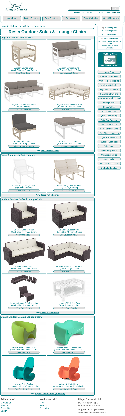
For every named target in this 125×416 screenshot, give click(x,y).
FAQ (42, 403)
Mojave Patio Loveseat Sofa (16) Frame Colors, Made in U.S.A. (69, 348)
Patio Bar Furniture (109, 120)
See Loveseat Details (69, 73)
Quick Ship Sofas (109, 150)
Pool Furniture (51, 18)
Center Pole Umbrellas (109, 81)
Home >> (5, 26)
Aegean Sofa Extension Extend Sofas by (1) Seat (24, 141)
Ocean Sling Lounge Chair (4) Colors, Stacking (24, 186)
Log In (4, 411)
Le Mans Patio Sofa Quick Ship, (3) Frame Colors (24, 267)
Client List (5, 408)
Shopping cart (111, 28)
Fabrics (43, 405)
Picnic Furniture (109, 111)
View (47, 151)
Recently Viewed (111, 39)
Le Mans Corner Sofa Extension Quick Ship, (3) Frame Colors (24, 303)
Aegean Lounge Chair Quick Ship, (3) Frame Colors (24, 68)
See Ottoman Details (69, 146)
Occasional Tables (109, 155)
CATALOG (110, 12)
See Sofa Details (24, 109)
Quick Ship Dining (109, 116)
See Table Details (69, 308)
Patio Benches (109, 159)
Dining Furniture (31, 18)
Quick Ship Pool (109, 137)
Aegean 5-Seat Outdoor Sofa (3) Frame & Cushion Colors (69, 105)
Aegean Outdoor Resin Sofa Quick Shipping (24, 105)
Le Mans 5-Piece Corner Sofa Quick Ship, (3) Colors (69, 267)
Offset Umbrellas (111, 18)
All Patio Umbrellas (109, 76)
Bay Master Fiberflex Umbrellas (110, 47)
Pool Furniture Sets (109, 129)
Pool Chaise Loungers (109, 133)
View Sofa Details (24, 308)
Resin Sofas (39, 26)
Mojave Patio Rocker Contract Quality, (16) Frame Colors (24, 384)
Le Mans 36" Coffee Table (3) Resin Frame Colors (69, 303)
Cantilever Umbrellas (109, 85)
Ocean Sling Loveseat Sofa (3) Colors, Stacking (69, 186)
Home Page (109, 72)
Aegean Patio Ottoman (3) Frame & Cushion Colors (69, 141)
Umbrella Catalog (109, 168)
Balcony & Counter (109, 124)
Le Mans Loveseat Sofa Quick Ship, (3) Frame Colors (69, 230)
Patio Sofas (71, 18)
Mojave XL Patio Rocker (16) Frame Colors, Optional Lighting (69, 384)
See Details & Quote (24, 389)
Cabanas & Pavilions (109, 94)
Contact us (6, 403)
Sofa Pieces (109, 146)
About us (5, 405)
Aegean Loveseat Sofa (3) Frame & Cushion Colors (69, 68)
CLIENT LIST (91, 12)
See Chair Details (24, 73)
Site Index (44, 408)
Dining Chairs (109, 103)
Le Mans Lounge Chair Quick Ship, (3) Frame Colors (24, 230)
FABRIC (101, 12)
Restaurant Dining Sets (109, 98)
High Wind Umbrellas (109, 89)
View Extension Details (24, 146)
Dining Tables (109, 107)
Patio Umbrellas (91, 18)
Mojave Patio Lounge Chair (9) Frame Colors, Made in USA (24, 348)
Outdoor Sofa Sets (109, 142)
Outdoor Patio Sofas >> (21, 26)
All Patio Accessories (109, 164)
